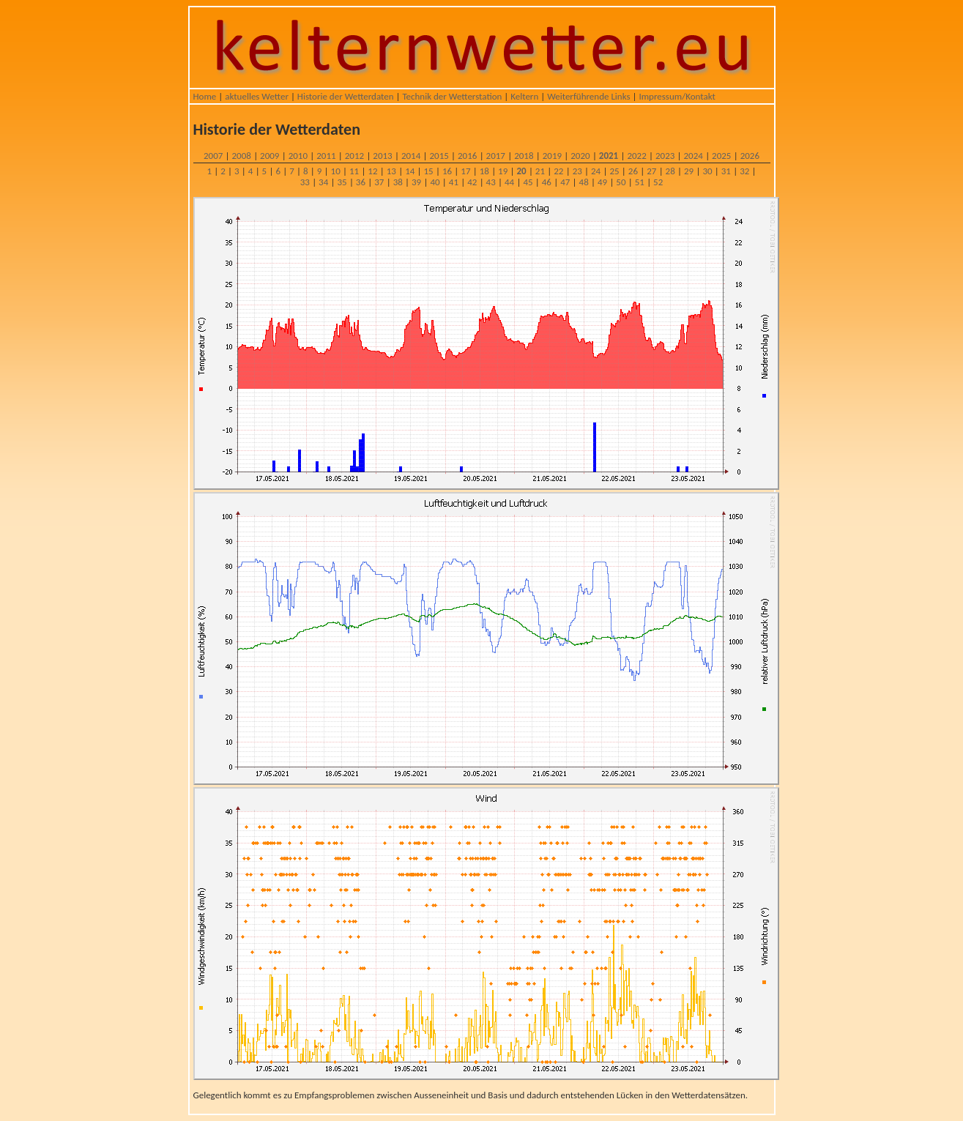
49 (602, 181)
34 (323, 181)
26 (633, 170)
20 (521, 170)
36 (360, 181)
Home (205, 96)
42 (472, 181)
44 (509, 181)
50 (620, 181)
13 (391, 170)
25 (614, 170)
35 (341, 181)
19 (502, 170)
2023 (664, 155)
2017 (495, 155)
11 (354, 170)
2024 (693, 155)
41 (453, 181)
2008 (241, 155)
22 (558, 170)
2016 (467, 155)
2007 (213, 155)
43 (491, 181)
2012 (354, 155)
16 (447, 170)
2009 (269, 155)
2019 (552, 155)
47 (565, 181)
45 (527, 181)
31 (726, 170)
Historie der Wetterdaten (345, 96)
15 (429, 170)
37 (379, 181)
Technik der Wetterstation (452, 96)
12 (372, 170)
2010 (298, 155)
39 (416, 181)
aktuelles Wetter (257, 96)
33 (305, 181)
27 (651, 170)
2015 (438, 155)
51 (639, 181)
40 (434, 181)
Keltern (524, 96)
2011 (325, 155)
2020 (580, 155)
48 (584, 181)
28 (670, 170)
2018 (523, 155)
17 (465, 170)
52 (658, 181)
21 (540, 170)
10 (336, 170)
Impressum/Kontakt (677, 96)
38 (398, 181)
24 (596, 170)
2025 (721, 155)
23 (577, 170)
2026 (749, 155)
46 (546, 181)
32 (744, 170)
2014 (410, 155)
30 (707, 170)
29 (689, 170)
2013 (382, 155)
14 (409, 170)
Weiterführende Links (588, 96)
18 (484, 170)
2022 (636, 155)
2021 (608, 155)
